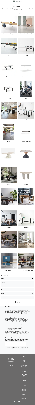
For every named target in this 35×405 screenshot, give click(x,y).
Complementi (24, 390)
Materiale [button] (3, 285)
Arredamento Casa (15, 3)
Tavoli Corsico (23, 3)
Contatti (24, 361)
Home (11, 3)
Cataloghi (24, 360)
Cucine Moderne (24, 365)
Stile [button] (2, 289)
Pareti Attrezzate (24, 374)
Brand (24, 359)
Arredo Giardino (24, 398)
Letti (24, 381)
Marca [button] (2, 278)
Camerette (24, 385)
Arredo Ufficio (24, 394)
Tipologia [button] (2, 293)
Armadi (24, 384)
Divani (24, 376)
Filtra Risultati (17, 13)
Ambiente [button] (3, 282)
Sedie (24, 369)
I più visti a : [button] (3, 297)
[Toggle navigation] (33, 1)
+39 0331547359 (11, 361)
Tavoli (19, 3)
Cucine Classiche (24, 366)
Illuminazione (24, 389)
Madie (24, 375)
